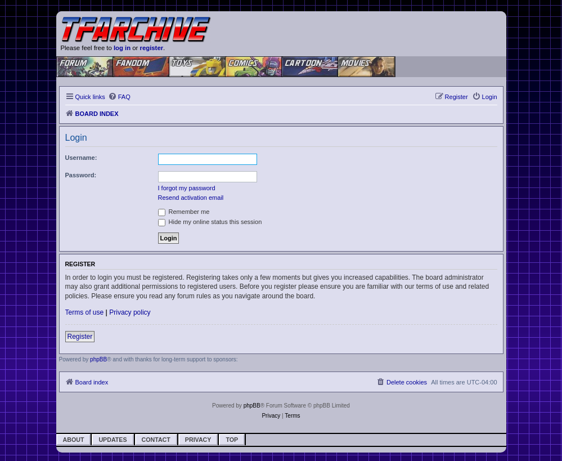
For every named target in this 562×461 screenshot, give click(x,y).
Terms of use (84, 312)
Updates (112, 439)
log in (122, 47)
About (73, 439)
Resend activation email (191, 197)
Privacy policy (129, 312)
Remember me (184, 211)
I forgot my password (186, 188)
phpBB (98, 359)
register (152, 47)
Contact (156, 439)
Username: (81, 157)
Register (80, 337)
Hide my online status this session (210, 221)
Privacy (198, 439)
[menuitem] (119, 97)
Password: (81, 175)
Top (232, 439)
